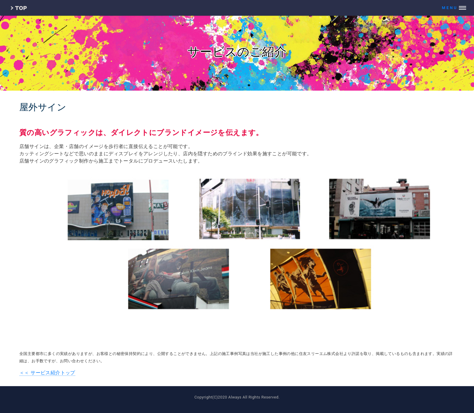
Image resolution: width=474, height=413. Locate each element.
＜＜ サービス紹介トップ (47, 373)
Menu (450, 7)
